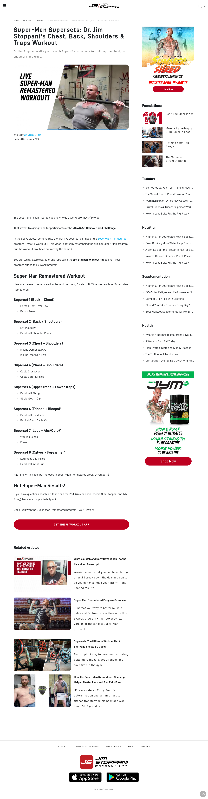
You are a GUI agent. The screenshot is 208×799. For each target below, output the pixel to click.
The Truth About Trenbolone (161, 354)
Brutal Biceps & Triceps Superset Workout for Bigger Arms (169, 207)
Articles (27, 21)
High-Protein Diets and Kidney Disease (168, 347)
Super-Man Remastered (112, 238)
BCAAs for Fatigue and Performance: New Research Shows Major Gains (169, 292)
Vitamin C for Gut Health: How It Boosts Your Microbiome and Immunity (169, 236)
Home (16, 21)
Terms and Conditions (86, 746)
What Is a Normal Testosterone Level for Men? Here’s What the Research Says (169, 334)
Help (130, 746)
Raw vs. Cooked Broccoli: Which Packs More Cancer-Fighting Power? (169, 256)
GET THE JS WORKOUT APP (72, 524)
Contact (62, 746)
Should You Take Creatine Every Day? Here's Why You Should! (169, 305)
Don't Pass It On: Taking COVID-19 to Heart (169, 360)
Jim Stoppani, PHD (104, 5)
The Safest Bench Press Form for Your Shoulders (169, 194)
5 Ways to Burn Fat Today (160, 341)
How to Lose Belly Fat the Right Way (167, 213)
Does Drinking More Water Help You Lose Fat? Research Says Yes (169, 243)
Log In (201, 6)
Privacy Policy (113, 746)
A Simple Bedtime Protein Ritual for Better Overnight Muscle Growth (169, 249)
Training (40, 21)
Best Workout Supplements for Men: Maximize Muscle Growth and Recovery (169, 311)
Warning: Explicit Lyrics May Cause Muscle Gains (169, 200)
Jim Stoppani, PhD (32, 135)
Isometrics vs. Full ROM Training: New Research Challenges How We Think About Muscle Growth (169, 187)
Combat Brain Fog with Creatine (164, 298)
